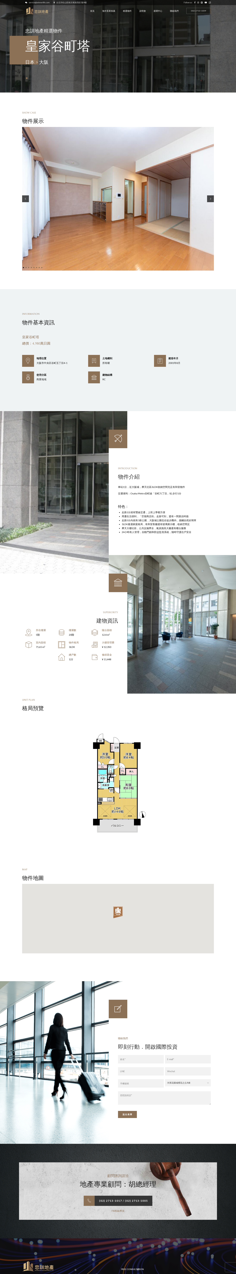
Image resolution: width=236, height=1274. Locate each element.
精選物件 (127, 11)
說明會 (142, 11)
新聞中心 (158, 11)
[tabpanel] (118, 199)
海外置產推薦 (108, 11)
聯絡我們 (174, 11)
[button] (25, 198)
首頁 (92, 11)
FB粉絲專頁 (118, 1210)
